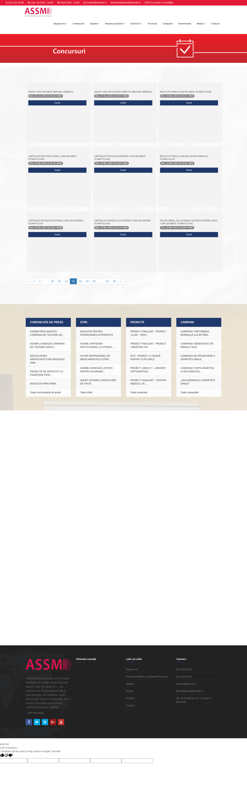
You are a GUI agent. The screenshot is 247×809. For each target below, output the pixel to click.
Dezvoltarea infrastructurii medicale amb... (47, 359)
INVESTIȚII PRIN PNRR (43, 383)
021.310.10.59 (16, 2)
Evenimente (184, 23)
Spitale (95, 23)
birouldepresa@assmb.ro (127, 2)
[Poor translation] (8, 755)
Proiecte (152, 23)
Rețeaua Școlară (115, 23)
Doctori (130, 691)
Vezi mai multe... (35, 712)
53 (80, 281)
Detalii (57, 103)
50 (59, 281)
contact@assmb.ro (97, 2)
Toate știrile (86, 392)
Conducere (79, 23)
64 (107, 281)
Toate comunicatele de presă (45, 392)
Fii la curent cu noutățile (160, 2)
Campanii (168, 23)
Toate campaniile (190, 392)
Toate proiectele (138, 392)
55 (94, 281)
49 (52, 281)
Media (201, 23)
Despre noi (60, 23)
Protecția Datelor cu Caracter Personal (146, 676)
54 (87, 281)
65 (114, 281)
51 (66, 281)
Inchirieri (136, 23)
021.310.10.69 (184, 676)
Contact (215, 23)
